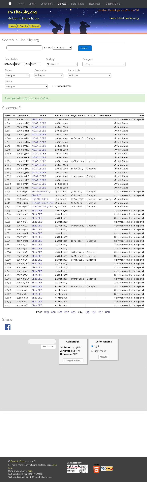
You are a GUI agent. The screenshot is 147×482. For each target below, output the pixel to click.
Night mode (98, 351)
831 (60, 311)
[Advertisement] (73, 388)
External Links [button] (113, 3)
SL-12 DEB (37, 119)
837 (100, 311)
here (30, 471)
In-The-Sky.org (22, 12)
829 (46, 311)
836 (94, 311)
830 (53, 311)
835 (87, 311)
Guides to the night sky (23, 18)
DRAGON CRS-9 (40, 199)
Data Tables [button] (78, 3)
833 (73, 311)
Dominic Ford (17, 461)
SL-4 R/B (36, 195)
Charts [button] (32, 3)
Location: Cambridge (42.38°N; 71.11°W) (118, 10)
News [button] (21, 3)
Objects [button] (62, 3)
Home (13, 26)
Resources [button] (95, 3)
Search (35, 26)
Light (95, 346)
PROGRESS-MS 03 (41, 191)
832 (66, 311)
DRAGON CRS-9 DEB (42, 203)
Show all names (61, 86)
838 (107, 311)
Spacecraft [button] (47, 3)
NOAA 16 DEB (39, 123)
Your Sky (24, 26)
